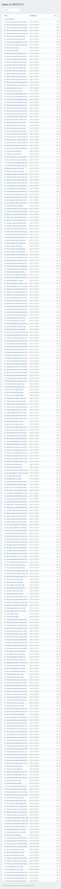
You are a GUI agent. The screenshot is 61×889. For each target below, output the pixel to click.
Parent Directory (9, 19)
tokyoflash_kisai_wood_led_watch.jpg (14, 272)
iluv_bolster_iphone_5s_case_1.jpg (13, 869)
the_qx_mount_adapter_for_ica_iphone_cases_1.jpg (16, 524)
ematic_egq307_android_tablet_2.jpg (14, 588)
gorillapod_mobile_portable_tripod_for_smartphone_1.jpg (16, 349)
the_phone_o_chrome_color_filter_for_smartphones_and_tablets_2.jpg (16, 645)
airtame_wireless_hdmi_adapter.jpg (13, 797)
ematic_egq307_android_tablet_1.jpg (14, 585)
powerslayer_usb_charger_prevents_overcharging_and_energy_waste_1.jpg (16, 303)
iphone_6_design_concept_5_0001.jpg (14, 251)
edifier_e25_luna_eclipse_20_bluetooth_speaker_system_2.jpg (16, 375)
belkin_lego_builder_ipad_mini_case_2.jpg (15, 634)
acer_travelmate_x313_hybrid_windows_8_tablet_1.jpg (16, 309)
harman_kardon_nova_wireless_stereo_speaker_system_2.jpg (16, 257)
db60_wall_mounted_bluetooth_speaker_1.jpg (16, 685)
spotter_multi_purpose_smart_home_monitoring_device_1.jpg (16, 283)
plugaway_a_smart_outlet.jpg (12, 835)
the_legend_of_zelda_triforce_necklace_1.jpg (16, 817)
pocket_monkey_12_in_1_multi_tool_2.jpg (15, 809)
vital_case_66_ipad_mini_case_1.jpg (14, 849)
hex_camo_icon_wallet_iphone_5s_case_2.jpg (16, 452)
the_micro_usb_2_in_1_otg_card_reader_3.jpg (16, 142)
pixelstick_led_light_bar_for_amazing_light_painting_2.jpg (16, 269)
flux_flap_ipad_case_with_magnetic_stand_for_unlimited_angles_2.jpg (16, 381)
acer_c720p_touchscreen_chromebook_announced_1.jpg (16, 731)
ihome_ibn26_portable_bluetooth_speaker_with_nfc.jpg (16, 323)
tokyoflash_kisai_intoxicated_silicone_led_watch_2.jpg (16, 881)
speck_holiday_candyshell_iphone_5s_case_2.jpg (16, 496)
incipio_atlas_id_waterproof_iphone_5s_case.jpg (16, 576)
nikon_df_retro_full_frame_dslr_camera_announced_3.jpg (16, 111)
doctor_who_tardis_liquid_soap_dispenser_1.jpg (16, 361)
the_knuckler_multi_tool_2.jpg (12, 783)
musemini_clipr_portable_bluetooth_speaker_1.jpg (16, 754)
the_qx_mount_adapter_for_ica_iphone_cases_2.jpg (16, 527)
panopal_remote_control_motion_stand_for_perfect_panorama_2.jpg (16, 418)
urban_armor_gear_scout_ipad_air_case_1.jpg (16, 596)
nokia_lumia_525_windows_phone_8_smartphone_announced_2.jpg (16, 743)
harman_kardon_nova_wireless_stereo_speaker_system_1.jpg (16, 254)
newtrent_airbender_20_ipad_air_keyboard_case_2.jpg (16, 33)
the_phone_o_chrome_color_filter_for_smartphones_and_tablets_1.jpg (16, 642)
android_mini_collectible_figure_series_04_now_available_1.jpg (16, 771)
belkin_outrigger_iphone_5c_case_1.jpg (14, 608)
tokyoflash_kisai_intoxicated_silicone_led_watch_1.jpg (16, 878)
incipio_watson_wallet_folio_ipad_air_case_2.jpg (16, 231)
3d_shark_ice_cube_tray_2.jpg (12, 154)
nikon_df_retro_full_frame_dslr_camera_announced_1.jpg (16, 108)
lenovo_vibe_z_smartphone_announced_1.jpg (16, 274)
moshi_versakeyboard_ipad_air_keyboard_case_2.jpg (16, 562)
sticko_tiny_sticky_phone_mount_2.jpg (14, 125)
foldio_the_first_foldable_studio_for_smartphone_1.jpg (16, 455)
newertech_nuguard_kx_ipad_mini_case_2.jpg (16, 513)
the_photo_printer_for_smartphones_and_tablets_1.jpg (16, 625)
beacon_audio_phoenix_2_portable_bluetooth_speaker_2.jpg (16, 639)
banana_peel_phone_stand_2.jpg (13, 90)
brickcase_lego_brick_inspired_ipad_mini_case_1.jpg (16, 260)
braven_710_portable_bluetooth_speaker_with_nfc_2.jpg (16, 62)
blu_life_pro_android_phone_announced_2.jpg (16, 694)
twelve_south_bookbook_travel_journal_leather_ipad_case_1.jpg (16, 131)
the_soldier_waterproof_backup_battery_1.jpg (16, 550)
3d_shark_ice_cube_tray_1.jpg (12, 151)
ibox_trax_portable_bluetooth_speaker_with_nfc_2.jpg (16, 826)
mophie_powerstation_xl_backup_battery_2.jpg (16, 861)
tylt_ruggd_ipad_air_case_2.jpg (12, 478)
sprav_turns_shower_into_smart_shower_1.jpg (16, 21)
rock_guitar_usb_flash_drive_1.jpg (13, 590)
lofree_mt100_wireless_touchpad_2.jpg (14, 659)
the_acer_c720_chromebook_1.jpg (13, 389)
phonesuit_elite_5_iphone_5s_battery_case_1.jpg (16, 536)
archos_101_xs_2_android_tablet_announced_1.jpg (16, 93)
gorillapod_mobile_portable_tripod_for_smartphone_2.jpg (16, 352)
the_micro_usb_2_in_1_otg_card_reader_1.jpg (16, 136)
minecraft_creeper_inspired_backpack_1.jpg (16, 746)
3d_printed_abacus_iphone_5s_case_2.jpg (15, 682)
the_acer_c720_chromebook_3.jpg (13, 395)
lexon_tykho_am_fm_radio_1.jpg (13, 766)
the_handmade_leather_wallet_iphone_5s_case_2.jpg (16, 105)
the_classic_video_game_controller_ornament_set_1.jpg (16, 116)
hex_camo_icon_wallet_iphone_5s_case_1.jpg (16, 450)
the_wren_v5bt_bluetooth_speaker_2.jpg (15, 789)
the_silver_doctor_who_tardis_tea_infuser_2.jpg (16, 533)
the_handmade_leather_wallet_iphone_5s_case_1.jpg (16, 102)
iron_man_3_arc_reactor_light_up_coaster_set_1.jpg (16, 487)
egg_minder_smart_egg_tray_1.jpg (13, 421)
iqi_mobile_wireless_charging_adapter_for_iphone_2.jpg (16, 165)
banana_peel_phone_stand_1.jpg (13, 88)
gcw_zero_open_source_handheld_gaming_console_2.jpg (16, 846)
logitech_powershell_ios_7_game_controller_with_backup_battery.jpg (16, 556)
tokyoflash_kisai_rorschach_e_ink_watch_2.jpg (16, 447)
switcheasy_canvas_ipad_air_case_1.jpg (14, 398)
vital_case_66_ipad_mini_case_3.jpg (14, 855)
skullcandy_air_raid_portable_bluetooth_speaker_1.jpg (16, 289)
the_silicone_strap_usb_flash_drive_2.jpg (15, 226)
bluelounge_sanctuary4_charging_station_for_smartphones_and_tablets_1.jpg (16, 481)
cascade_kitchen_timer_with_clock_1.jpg (15, 697)
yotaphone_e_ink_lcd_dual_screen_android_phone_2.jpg (16, 369)
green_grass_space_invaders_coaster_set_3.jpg (16, 711)
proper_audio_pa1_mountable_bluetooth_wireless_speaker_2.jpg (16, 501)
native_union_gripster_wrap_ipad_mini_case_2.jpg (16, 720)
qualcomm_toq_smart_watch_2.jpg (13, 677)
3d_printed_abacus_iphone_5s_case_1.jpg (15, 679)
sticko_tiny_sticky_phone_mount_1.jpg (14, 122)
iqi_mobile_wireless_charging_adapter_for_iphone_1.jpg (16, 162)
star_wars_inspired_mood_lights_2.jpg (14, 567)
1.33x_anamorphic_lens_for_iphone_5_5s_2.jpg (16, 728)
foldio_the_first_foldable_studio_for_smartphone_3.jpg (16, 461)
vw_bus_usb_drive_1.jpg (11, 47)
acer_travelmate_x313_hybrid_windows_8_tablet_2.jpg (16, 312)
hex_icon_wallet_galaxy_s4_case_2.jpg (14, 671)
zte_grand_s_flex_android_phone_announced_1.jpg (16, 42)
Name (5, 15)
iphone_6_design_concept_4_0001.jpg (14, 248)
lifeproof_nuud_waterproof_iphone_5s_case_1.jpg (16, 760)
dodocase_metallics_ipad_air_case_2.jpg (15, 76)
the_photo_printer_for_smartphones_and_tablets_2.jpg (16, 628)
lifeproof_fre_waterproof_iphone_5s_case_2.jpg (16, 56)
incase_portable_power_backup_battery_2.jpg (16, 188)
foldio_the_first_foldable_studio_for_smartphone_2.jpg (16, 458)
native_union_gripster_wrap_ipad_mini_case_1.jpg (16, 717)
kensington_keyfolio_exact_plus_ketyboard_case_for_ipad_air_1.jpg (16, 208)
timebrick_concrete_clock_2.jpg (13, 467)
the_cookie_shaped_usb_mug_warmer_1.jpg (16, 470)
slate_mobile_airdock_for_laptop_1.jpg (14, 651)
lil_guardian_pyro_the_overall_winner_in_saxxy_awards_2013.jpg (16, 751)
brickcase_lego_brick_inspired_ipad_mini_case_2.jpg (16, 263)
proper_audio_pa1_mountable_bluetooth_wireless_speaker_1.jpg (16, 499)
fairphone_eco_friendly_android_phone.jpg (15, 863)
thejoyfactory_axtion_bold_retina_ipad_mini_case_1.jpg (16, 812)
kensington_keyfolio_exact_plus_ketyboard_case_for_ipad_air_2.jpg (16, 211)
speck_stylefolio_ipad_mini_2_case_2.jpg (15, 435)
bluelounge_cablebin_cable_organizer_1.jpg (15, 174)
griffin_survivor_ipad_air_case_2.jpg (14, 171)
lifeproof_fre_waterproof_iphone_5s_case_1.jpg (16, 53)
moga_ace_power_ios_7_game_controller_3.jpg (16, 521)
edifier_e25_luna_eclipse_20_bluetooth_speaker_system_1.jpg (16, 372)
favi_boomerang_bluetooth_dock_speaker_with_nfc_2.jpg (16, 441)
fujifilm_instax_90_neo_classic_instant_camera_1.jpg (16, 79)
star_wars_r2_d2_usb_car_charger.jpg (14, 714)
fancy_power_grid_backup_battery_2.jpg (15, 803)
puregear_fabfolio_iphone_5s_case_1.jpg (15, 409)
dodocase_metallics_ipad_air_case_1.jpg (15, 73)
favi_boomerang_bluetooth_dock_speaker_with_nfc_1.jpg (16, 438)
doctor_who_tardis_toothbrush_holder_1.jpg (16, 570)
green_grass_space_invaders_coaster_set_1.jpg (16, 708)
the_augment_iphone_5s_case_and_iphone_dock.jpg (16, 648)
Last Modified (33, 15)
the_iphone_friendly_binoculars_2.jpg (14, 386)
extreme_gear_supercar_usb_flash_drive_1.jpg (16, 838)
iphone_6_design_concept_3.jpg (13, 246)
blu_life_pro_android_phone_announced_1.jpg (16, 691)
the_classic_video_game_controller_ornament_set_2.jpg (16, 119)
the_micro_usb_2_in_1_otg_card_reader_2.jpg (16, 139)
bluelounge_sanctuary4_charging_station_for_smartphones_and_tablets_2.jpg (16, 484)
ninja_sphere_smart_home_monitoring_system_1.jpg (16, 542)
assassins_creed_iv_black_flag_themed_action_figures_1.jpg (16, 404)
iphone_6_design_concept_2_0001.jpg (14, 243)
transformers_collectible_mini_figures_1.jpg (15, 602)
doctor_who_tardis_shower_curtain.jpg (14, 665)
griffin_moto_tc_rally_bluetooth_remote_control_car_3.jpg (16, 220)
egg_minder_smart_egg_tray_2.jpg (13, 424)
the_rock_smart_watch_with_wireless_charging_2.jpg (16, 875)
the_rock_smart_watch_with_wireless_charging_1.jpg (16, 872)
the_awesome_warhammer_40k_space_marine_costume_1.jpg (16, 234)
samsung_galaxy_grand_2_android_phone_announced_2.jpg (16, 622)
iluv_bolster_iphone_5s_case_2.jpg (13, 866)
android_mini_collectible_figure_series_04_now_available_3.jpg (16, 777)
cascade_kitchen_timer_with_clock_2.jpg (15, 700)
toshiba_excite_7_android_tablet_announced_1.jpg (16, 504)
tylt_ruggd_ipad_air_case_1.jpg (12, 475)
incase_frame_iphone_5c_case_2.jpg (14, 705)
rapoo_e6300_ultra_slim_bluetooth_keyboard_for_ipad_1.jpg (16, 343)
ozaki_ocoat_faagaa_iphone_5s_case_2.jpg (15, 197)
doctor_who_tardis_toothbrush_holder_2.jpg (16, 573)
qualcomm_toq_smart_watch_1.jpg (13, 674)
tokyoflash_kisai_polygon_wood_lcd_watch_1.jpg (16, 662)
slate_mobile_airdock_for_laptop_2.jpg (14, 654)
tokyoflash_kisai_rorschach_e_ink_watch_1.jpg (16, 444)
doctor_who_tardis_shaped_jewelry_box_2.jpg (16, 430)
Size (56, 15)
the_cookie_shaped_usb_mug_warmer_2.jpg (16, 473)
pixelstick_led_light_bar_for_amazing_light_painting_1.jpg (16, 266)
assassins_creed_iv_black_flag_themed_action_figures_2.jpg (16, 407)
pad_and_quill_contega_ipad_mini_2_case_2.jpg (16, 300)
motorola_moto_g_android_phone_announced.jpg (16, 315)
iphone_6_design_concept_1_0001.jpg (14, 240)
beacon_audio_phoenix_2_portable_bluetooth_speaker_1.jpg (16, 636)
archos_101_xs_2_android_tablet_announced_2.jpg (16, 96)
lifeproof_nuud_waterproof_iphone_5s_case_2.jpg (16, 763)
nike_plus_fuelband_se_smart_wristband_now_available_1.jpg (16, 157)
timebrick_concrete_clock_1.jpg (13, 464)
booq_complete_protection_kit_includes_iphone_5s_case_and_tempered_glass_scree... (16, 145)
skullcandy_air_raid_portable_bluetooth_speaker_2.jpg (16, 292)
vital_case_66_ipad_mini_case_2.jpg (14, 852)
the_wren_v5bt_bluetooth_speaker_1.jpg (15, 786)
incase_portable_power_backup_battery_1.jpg (16, 185)
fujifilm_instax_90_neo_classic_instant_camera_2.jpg (16, 82)
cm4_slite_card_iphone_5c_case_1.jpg (14, 317)
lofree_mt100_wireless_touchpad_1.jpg (14, 657)
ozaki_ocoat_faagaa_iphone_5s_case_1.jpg (15, 194)
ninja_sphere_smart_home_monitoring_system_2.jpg (16, 544)
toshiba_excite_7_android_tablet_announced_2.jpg (16, 507)
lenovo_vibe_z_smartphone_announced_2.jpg (16, 277)
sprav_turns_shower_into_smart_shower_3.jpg (16, 27)
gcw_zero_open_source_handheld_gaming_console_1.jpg (16, 843)
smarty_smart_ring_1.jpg (11, 613)
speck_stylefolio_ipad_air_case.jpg (13, 280)
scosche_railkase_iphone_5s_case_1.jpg (14, 829)
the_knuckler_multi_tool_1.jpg (12, 780)
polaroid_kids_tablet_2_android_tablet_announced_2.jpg (16, 182)
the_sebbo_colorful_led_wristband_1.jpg (15, 65)
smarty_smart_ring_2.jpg (11, 616)
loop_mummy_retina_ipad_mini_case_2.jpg (15, 794)
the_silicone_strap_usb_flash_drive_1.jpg (15, 223)
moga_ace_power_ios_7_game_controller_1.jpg (16, 516)
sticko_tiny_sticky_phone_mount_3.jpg (14, 128)
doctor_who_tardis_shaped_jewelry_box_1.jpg (16, 427)
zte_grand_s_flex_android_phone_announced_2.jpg (16, 44)
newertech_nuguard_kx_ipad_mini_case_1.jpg (16, 510)
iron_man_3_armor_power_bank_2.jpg (14, 39)
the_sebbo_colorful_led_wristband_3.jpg (15, 70)
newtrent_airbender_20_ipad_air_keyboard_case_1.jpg (16, 30)
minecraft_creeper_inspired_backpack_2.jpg (16, 748)
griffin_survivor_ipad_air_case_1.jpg (14, 168)
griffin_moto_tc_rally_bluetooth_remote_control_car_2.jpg (16, 217)
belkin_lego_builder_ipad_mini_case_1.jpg (15, 631)
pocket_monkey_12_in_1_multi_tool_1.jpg (15, 806)
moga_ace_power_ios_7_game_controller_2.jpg (16, 519)
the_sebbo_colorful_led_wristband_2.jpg (15, 68)
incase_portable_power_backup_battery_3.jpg (16, 191)
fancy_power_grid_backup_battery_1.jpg (15, 800)
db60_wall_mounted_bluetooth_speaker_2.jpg (16, 688)
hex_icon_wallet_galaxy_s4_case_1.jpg (14, 668)
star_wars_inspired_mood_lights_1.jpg (14, 565)
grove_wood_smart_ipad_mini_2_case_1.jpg (16, 332)
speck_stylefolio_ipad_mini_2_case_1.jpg (15, 432)
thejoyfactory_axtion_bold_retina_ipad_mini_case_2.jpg (16, 815)
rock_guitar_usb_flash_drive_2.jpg (13, 593)
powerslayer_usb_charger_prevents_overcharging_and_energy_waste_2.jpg (16, 306)
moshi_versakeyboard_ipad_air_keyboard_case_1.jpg (16, 559)
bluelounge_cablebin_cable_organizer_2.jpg (15, 177)
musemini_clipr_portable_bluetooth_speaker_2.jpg (16, 757)
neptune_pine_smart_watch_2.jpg (13, 582)
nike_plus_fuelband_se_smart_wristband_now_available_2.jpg (16, 159)
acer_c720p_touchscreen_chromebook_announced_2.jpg (16, 734)
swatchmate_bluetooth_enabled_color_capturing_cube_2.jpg (16, 340)
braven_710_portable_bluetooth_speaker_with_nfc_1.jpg (16, 59)
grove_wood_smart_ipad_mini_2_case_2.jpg (16, 335)
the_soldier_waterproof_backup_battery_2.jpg (16, 553)
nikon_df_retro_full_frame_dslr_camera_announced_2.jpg (16, 113)
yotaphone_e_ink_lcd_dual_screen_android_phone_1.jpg (16, 366)
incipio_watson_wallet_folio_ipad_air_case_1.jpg (16, 228)
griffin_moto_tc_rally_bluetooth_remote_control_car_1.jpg (16, 214)
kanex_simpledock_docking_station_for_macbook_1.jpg (16, 200)
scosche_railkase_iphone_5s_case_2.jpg (14, 832)
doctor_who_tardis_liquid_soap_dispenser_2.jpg (16, 363)
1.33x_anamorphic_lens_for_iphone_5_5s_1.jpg (16, 725)
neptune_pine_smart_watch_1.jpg (13, 579)
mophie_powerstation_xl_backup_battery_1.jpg (16, 858)
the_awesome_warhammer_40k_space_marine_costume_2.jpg (16, 237)
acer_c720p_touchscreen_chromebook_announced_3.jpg (16, 737)
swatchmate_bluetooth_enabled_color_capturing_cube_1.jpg (16, 338)
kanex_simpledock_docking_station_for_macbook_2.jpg (16, 203)
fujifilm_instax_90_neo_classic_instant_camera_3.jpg (16, 85)
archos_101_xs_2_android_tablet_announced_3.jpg (16, 99)
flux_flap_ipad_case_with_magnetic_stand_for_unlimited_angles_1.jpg (16, 378)
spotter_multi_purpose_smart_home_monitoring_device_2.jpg (16, 286)
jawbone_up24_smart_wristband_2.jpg (14, 329)
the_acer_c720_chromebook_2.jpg (13, 392)
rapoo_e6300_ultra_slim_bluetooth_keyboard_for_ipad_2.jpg (16, 346)
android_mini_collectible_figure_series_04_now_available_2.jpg (16, 774)
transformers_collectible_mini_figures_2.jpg (15, 605)
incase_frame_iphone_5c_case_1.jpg (14, 703)
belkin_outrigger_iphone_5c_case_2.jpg (14, 611)
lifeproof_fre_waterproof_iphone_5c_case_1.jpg (16, 355)
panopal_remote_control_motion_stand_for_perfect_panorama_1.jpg (16, 415)
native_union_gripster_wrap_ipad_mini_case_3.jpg (16, 723)
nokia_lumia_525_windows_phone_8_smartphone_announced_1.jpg (16, 740)
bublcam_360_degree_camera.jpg (13, 205)
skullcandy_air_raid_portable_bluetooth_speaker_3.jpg (16, 294)
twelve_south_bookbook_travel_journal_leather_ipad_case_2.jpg (16, 134)
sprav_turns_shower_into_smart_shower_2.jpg (16, 24)
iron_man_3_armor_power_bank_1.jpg (14, 36)
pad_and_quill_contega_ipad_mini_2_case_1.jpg (16, 297)
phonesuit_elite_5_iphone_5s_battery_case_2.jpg (16, 539)
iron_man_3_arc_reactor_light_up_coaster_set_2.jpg (16, 490)
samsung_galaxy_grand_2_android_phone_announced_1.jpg (16, 619)
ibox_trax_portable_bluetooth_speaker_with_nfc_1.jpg (16, 823)
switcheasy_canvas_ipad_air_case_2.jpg (14, 401)
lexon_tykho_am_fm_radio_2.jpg (13, 769)
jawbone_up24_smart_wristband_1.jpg (14, 326)
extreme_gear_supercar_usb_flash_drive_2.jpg (16, 840)
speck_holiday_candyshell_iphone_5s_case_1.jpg (16, 493)
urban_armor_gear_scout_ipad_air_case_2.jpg (16, 599)
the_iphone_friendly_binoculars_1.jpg (14, 384)
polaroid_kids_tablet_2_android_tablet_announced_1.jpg (16, 180)
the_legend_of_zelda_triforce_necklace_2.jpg (16, 820)
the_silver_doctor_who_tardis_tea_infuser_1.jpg (16, 530)
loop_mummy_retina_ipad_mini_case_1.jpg (15, 792)
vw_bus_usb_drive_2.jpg (11, 50)
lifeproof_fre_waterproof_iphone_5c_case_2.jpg (16, 358)
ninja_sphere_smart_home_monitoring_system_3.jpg (16, 547)
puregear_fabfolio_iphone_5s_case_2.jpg (15, 412)
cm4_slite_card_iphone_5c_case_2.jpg (14, 320)
